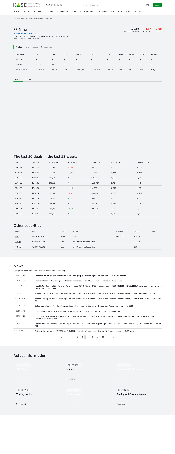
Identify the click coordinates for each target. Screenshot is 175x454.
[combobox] (147, 5)
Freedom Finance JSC (25, 33)
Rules (128, 11)
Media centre (116, 11)
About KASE (139, 11)
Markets (17, 11)
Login (157, 5)
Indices (27, 11)
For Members (62, 11)
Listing (50, 11)
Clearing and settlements (82, 11)
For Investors (38, 11)
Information (102, 11)
